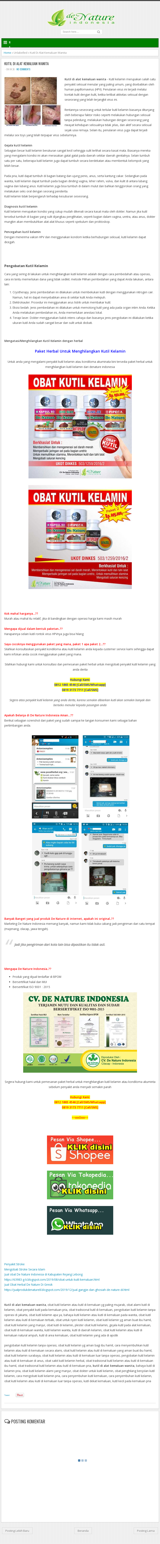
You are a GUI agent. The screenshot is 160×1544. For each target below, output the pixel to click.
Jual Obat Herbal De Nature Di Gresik (28, 1284)
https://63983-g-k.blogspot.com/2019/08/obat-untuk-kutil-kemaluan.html (52, 1280)
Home (7, 52)
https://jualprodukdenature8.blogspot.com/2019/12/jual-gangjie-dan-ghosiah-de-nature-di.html (66, 1290)
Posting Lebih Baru (17, 1531)
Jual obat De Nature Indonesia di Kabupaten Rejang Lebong (43, 1274)
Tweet (7, 1395)
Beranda (83, 1531)
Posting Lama (146, 1531)
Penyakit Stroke (14, 1264)
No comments (23, 69)
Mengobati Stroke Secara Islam (24, 1269)
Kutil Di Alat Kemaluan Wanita (26, 63)
